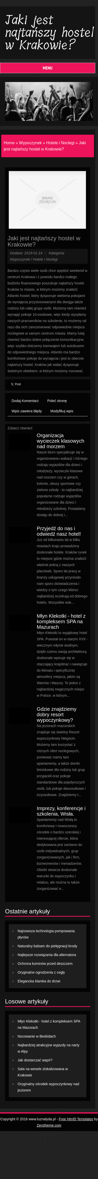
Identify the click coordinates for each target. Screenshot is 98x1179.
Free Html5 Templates (76, 1119)
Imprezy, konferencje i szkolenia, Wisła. (61, 811)
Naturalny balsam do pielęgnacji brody (47, 946)
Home (9, 143)
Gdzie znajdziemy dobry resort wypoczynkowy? (56, 714)
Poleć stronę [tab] (57, 401)
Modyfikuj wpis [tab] (62, 411)
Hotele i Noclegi (60, 143)
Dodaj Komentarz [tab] (25, 401)
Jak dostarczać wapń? (35, 1060)
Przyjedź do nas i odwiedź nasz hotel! (59, 531)
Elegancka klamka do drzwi (39, 981)
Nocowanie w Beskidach (37, 1036)
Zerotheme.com (49, 1125)
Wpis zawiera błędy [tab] (27, 411)
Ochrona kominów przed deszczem (45, 964)
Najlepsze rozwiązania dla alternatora (47, 955)
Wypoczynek (30, 143)
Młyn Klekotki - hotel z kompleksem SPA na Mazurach (61, 621)
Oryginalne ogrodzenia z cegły (41, 972)
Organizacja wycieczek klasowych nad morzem (60, 441)
